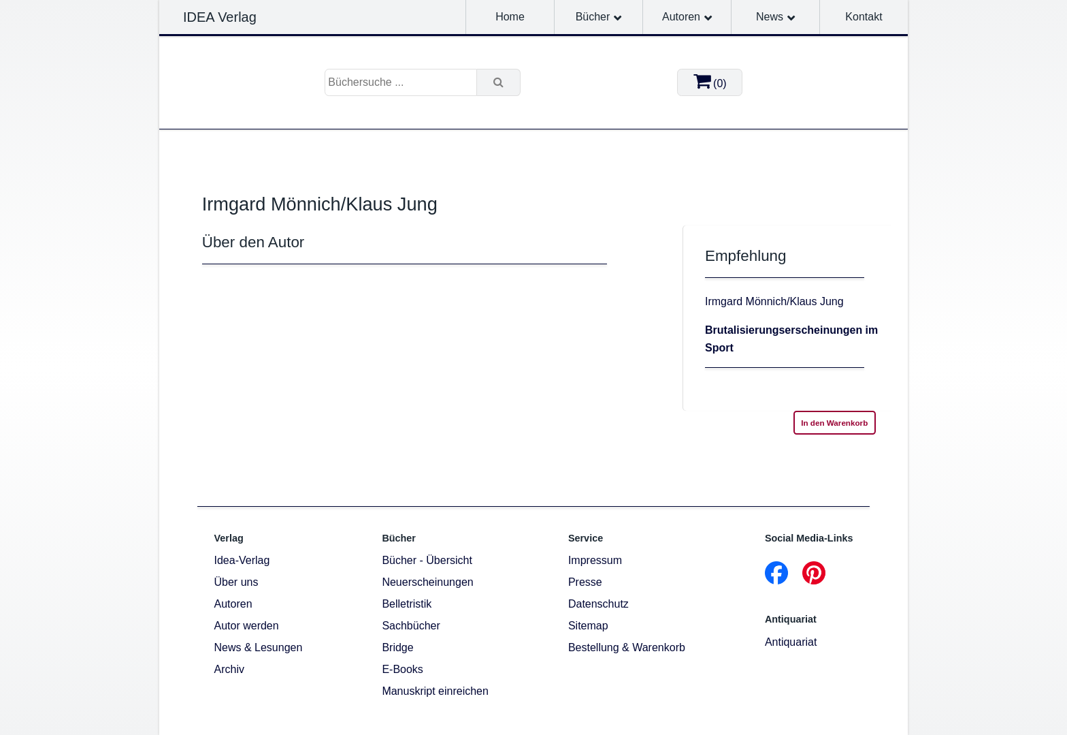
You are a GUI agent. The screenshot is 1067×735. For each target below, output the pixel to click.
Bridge (397, 647)
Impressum (595, 560)
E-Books (402, 669)
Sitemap (588, 625)
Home (510, 16)
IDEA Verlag (220, 17)
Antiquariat (791, 642)
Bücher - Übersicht (427, 560)
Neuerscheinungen (427, 582)
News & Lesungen (258, 647)
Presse (585, 582)
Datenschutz (598, 604)
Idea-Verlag (242, 560)
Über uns (236, 582)
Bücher (593, 16)
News (769, 16)
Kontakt (863, 16)
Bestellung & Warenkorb (626, 647)
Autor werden (246, 625)
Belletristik (406, 604)
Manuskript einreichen (435, 691)
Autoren (681, 16)
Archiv (229, 669)
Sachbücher (411, 625)
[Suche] (499, 82)
